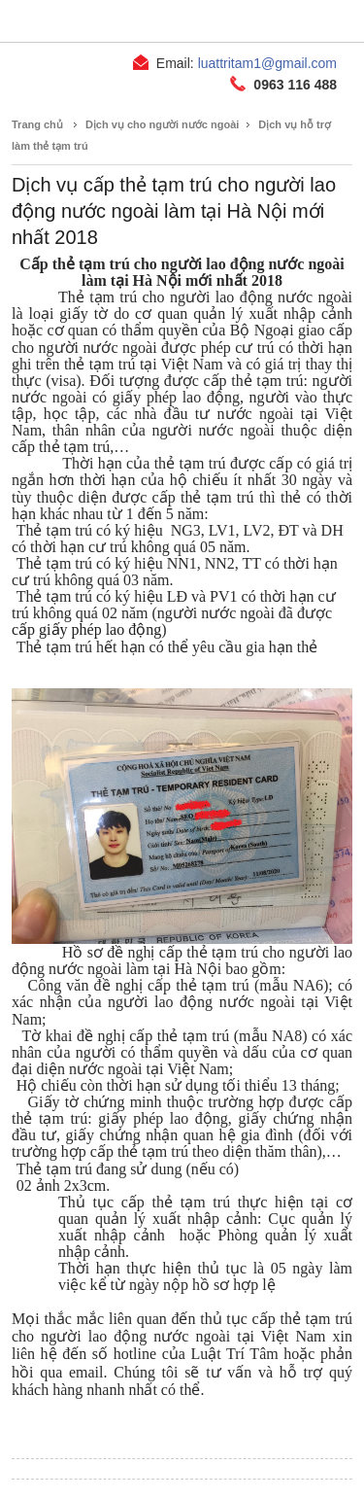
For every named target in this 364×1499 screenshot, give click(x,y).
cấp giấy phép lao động (86, 629)
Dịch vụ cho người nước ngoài (162, 124)
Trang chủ (37, 124)
